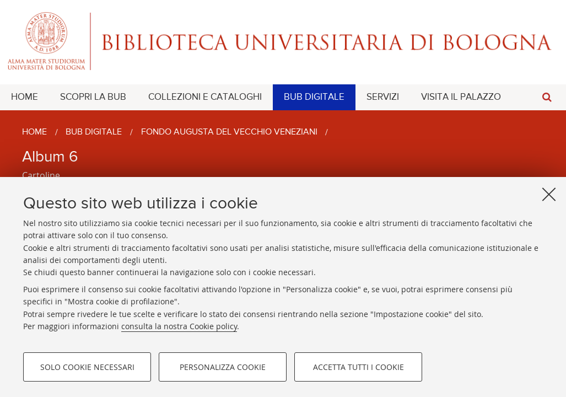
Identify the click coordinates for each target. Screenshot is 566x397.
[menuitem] (24, 97)
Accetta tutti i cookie (358, 367)
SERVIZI (382, 97)
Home (34, 132)
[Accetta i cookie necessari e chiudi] (549, 194)
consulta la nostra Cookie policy (179, 326)
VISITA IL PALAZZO (461, 97)
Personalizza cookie (223, 367)
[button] (546, 97)
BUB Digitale (94, 132)
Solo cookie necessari (87, 367)
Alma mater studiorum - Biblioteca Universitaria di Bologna (283, 41)
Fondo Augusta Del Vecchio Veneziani (229, 132)
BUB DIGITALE (314, 97)
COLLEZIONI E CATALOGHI (205, 97)
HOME (24, 97)
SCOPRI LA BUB (93, 97)
